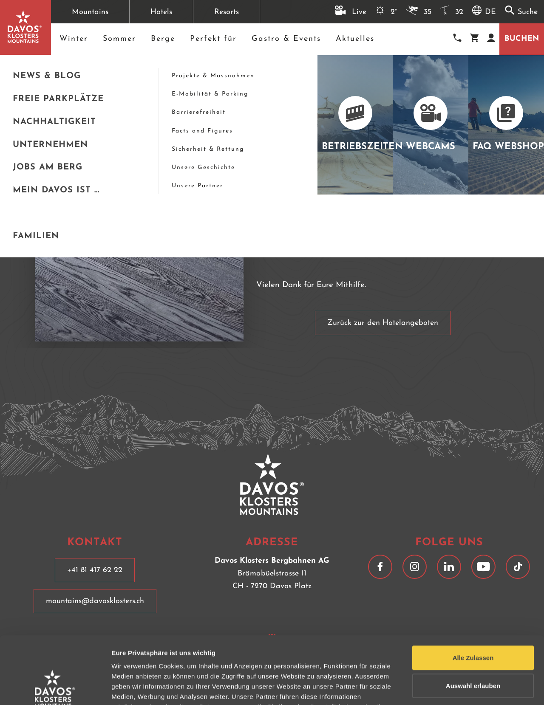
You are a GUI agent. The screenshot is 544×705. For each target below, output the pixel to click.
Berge (163, 39)
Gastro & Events (286, 39)
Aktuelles (355, 39)
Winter (74, 39)
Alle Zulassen (473, 594)
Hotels (161, 12)
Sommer (119, 39)
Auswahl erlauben (473, 622)
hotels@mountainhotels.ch (477, 86)
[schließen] (425, 67)
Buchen (521, 39)
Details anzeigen (456, 688)
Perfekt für (213, 39)
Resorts (226, 12)
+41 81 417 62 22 (94, 570)
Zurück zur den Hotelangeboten (382, 323)
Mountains (90, 12)
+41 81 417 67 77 (461, 76)
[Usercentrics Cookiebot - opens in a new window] (55, 688)
